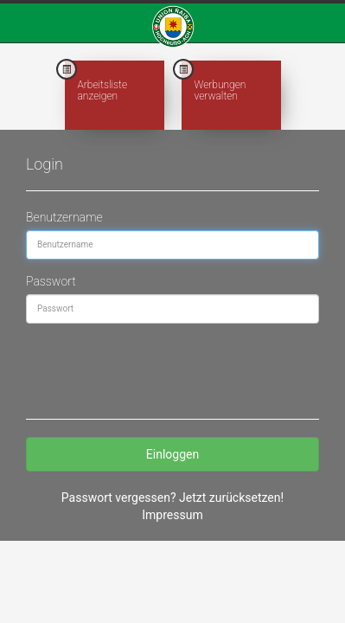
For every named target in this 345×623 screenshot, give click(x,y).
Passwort (51, 281)
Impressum (172, 515)
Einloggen (172, 454)
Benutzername (64, 217)
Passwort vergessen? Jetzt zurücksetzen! (172, 497)
